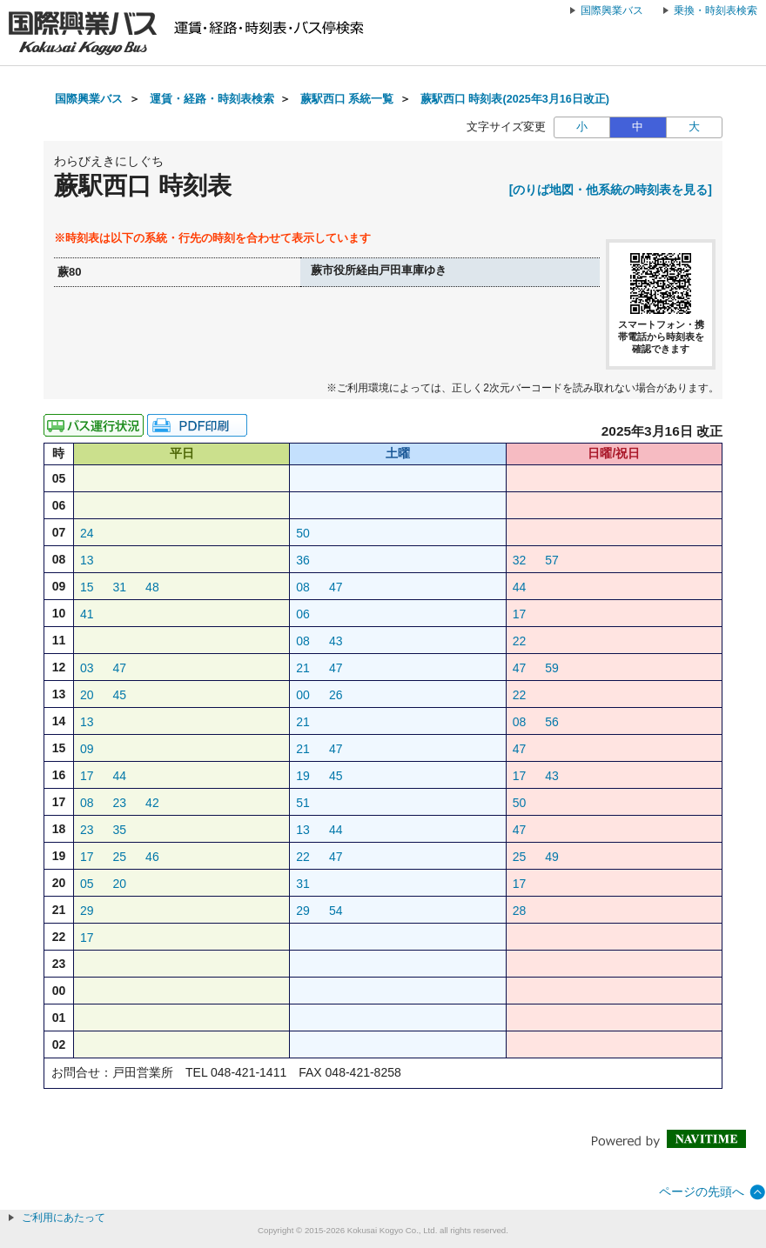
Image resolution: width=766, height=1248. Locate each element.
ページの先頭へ (701, 1191)
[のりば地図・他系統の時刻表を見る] (610, 190)
